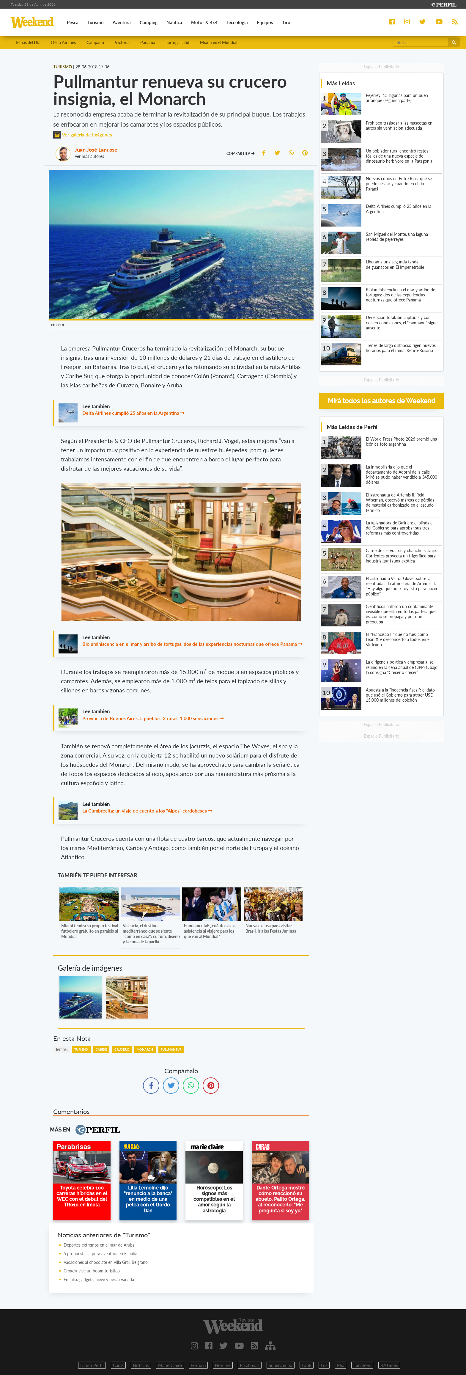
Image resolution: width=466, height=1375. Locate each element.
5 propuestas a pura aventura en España (100, 1253)
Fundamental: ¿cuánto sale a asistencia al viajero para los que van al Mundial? (209, 931)
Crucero (121, 1049)
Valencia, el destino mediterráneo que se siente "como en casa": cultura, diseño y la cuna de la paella (151, 933)
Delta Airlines (63, 42)
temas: (61, 1049)
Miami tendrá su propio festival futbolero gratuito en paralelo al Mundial (89, 931)
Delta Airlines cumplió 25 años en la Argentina (130, 413)
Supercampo (280, 1365)
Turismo (81, 1049)
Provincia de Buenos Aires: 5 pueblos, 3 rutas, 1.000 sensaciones (150, 718)
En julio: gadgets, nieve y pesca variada (99, 1279)
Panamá (147, 42)
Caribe (101, 1049)
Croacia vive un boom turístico (92, 1270)
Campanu (95, 42)
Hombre (223, 1365)
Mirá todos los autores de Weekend (381, 401)
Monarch (145, 1049)
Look (306, 1365)
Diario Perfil (92, 1365)
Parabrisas (249, 1365)
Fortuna (198, 1365)
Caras (118, 1365)
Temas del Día (27, 42)
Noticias (141, 1365)
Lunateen (362, 1365)
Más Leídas (341, 83)
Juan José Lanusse (96, 149)
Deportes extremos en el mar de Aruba (99, 1244)
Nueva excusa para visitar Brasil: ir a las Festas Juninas (270, 928)
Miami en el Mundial (218, 42)
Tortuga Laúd (177, 42)
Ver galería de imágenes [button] (82, 134)
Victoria (122, 42)
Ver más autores (89, 156)
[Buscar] (420, 42)
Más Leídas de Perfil (352, 426)
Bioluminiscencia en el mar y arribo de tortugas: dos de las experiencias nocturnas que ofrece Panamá (189, 644)
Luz (324, 1365)
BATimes (389, 1365)
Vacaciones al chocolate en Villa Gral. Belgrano (106, 1262)
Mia (340, 1365)
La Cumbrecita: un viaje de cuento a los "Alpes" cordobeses (144, 810)
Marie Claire (170, 1365)
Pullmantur (171, 1049)
